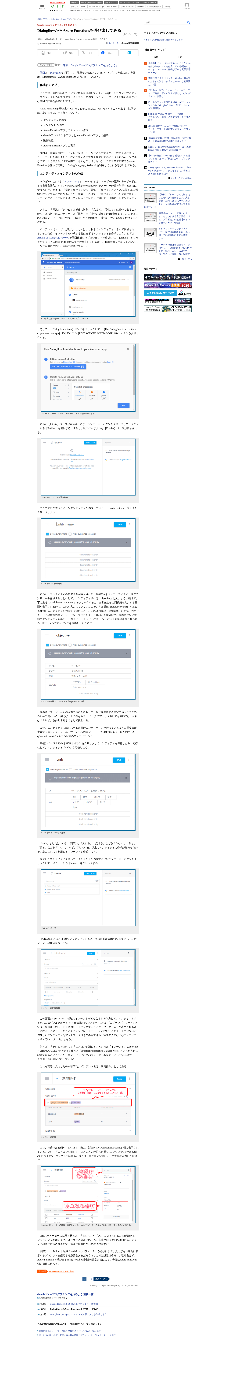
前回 (42, 72)
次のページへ (101, 1279)
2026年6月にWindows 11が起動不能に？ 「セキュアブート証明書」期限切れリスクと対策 (169, 129)
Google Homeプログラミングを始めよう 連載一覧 (65, 1294)
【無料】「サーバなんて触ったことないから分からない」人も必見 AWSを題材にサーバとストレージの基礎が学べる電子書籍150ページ (167, 201)
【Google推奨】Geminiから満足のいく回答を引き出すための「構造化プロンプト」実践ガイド (169, 158)
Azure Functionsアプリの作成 (61, 1271)
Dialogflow (56, 72)
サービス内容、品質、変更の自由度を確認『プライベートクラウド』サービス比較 (77, 1335)
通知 (71, 53)
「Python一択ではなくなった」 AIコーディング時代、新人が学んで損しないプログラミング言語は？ (169, 93)
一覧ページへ (186, 259)
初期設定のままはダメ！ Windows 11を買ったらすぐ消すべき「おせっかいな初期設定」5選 (169, 81)
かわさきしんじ (113, 43)
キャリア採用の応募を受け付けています (164, 40)
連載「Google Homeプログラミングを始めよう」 (90, 65)
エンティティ (71, 181)
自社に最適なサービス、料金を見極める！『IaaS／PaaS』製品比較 (70, 1331)
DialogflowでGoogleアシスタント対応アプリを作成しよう (78, 1314)
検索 (189, 22)
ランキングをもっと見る (181, 178)
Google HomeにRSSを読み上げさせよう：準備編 (74, 1304)
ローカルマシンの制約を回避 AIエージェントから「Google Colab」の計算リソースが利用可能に (169, 105)
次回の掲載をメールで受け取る (53, 1298)
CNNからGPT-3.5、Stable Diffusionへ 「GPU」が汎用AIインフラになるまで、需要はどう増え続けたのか (169, 170)
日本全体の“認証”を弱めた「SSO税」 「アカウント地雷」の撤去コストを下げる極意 (169, 117)
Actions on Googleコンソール (53, 237)
